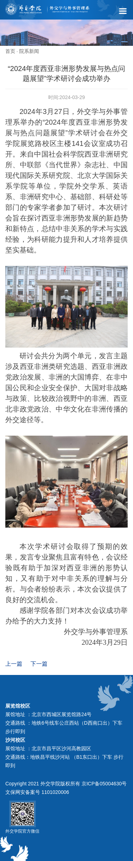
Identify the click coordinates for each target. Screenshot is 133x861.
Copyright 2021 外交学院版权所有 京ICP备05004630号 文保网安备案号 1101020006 (66, 788)
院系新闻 (29, 51)
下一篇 (39, 664)
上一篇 (13, 664)
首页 (10, 51)
